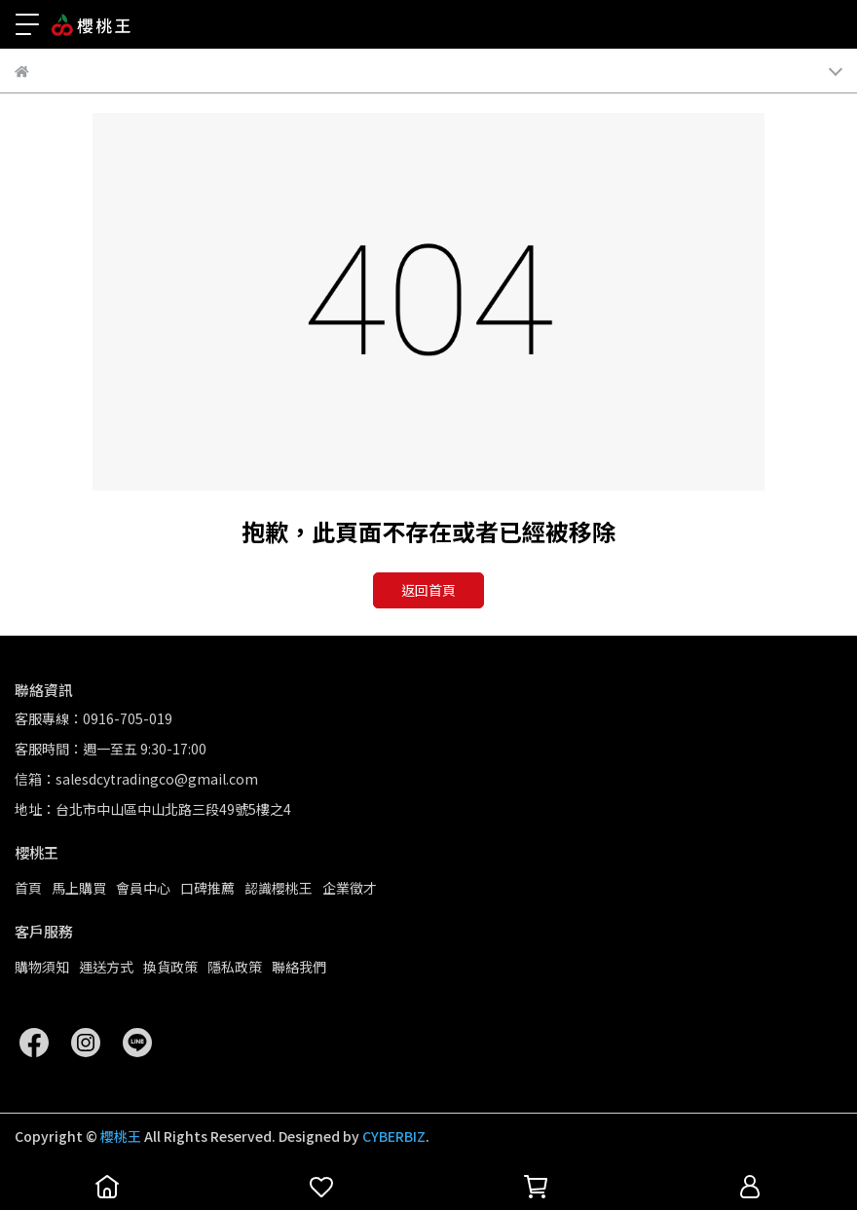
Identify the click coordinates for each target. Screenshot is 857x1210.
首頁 (28, 888)
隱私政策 (234, 966)
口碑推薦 (207, 888)
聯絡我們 (299, 966)
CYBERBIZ (394, 1136)
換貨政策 (170, 966)
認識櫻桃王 (278, 888)
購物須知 (42, 966)
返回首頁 (428, 590)
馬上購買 (79, 888)
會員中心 (143, 888)
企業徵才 (349, 888)
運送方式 (106, 966)
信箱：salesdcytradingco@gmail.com (136, 778)
